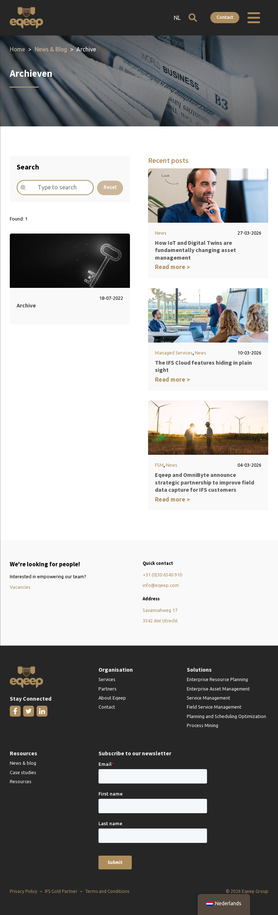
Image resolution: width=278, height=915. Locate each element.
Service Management (208, 698)
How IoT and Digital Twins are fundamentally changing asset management (195, 250)
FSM (159, 465)
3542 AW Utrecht (160, 621)
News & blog (23, 763)
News (161, 232)
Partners (107, 688)
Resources (20, 781)
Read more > (172, 267)
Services (106, 679)
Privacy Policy (23, 891)
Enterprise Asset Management (218, 688)
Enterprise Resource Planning (217, 679)
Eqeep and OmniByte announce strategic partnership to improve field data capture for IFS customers (204, 482)
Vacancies (20, 587)
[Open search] (192, 17)
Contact (224, 17)
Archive (26, 305)
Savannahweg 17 (160, 610)
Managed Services (174, 352)
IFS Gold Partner (61, 891)
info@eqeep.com (161, 585)
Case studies (23, 772)
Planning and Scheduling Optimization (226, 716)
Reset (110, 187)
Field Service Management (214, 707)
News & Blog (51, 49)
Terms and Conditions (107, 891)
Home (17, 49)
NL (176, 17)
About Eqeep (112, 698)
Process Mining (202, 725)
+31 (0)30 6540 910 (162, 575)
